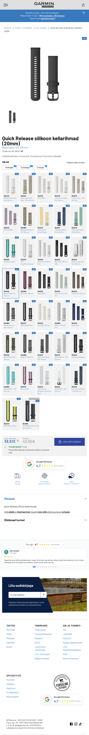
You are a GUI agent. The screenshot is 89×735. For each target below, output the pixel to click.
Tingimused (40, 627)
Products (6, 5)
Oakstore (10, 685)
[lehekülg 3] (39, 564)
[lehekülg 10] (52, 564)
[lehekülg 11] (53, 564)
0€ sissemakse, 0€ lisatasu (51, 15)
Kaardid (10, 639)
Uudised (10, 681)
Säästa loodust (42, 655)
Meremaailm (12, 693)
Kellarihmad (41, 28)
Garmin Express (70, 655)
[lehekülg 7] (46, 564)
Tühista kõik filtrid (75, 163)
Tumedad (27, 167)
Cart (83, 5)
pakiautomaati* (48, 18)
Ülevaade (9, 495)
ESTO (37, 639)
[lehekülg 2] (37, 564)
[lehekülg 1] (34, 564)
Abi (64, 627)
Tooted (18, 28)
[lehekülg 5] (42, 564)
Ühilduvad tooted (14, 517)
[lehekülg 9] (50, 564)
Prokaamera (12, 689)
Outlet (9, 644)
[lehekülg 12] (55, 564)
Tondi (24, 444)
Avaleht (7, 28)
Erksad (42, 167)
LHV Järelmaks (42, 651)
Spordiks (28, 28)
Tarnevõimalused (43, 631)
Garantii (67, 635)
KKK (65, 651)
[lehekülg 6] (44, 564)
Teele (9, 631)
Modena (38, 635)
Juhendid (67, 631)
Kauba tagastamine (72, 639)
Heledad (10, 167)
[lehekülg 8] (48, 564)
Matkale (10, 635)
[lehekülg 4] (40, 564)
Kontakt (10, 677)
